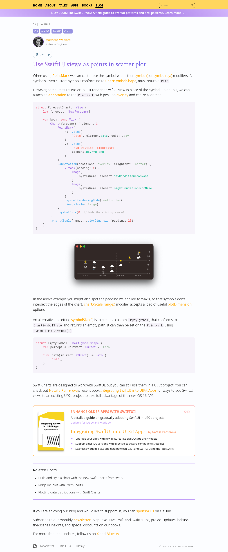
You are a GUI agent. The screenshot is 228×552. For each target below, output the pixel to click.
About (50, 5)
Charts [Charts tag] (67, 31)
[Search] (177, 5)
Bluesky (113, 533)
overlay (122, 94)
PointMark (60, 75)
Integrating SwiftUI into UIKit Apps (128, 390)
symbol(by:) (163, 75)
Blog (99, 5)
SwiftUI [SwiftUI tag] (57, 31)
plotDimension (179, 304)
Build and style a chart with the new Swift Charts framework (80, 478)
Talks (63, 5)
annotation (57, 94)
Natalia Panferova (63, 390)
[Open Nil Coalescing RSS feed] (35, 546)
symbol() (141, 75)
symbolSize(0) (82, 319)
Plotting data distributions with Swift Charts (69, 492)
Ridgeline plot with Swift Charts (60, 485)
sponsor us (145, 511)
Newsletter (47, 546)
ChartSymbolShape (120, 80)
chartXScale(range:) (99, 304)
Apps (74, 5)
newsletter (82, 519)
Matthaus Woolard (58, 40)
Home (37, 5)
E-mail (62, 546)
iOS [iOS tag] (36, 31)
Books (87, 5)
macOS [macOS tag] (45, 31)
